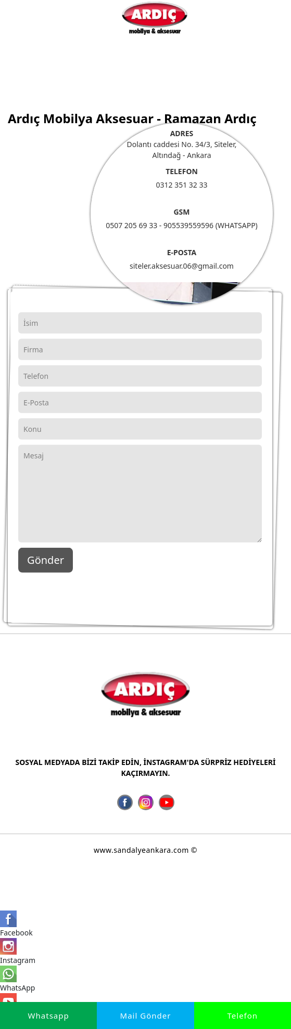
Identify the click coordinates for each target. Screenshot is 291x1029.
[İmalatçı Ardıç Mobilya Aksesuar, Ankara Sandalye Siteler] (154, 18)
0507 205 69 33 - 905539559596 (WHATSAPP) (182, 225)
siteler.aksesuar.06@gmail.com (182, 266)
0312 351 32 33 (181, 185)
